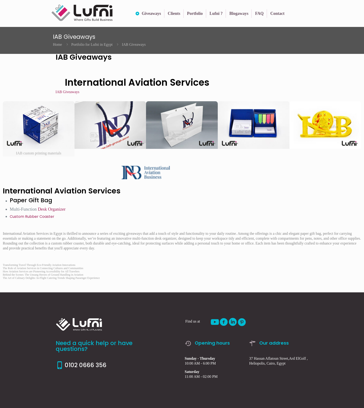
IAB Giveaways (67, 92)
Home (57, 44)
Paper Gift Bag (31, 200)
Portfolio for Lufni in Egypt (92, 44)
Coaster (46, 216)
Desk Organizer (51, 209)
